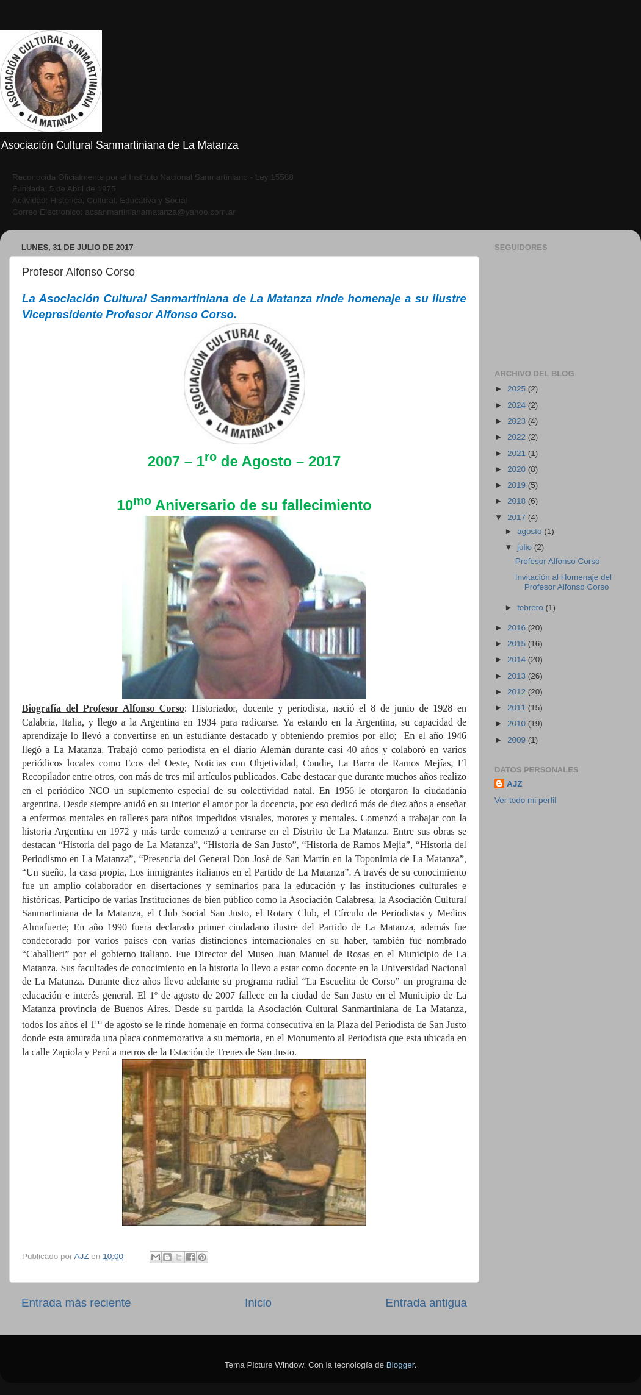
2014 (517, 659)
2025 (517, 388)
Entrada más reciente (76, 1302)
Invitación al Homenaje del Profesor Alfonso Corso (563, 582)
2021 (517, 453)
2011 (517, 707)
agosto (530, 531)
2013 (517, 675)
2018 (517, 500)
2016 (517, 627)
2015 (517, 643)
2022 (517, 436)
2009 (517, 739)
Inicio (258, 1302)
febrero (531, 607)
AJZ (515, 783)
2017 (517, 517)
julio (525, 547)
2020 (517, 469)
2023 (517, 421)
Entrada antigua (426, 1302)
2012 (517, 691)
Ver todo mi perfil (525, 800)
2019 (517, 485)
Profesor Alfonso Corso (557, 561)
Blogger (400, 1364)
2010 (517, 723)
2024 (517, 405)
